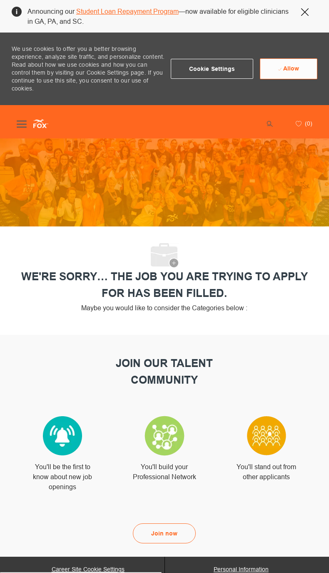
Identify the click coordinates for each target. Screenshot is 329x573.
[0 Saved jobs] (303, 123)
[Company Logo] (40, 123)
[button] (212, 69)
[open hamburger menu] (22, 123)
